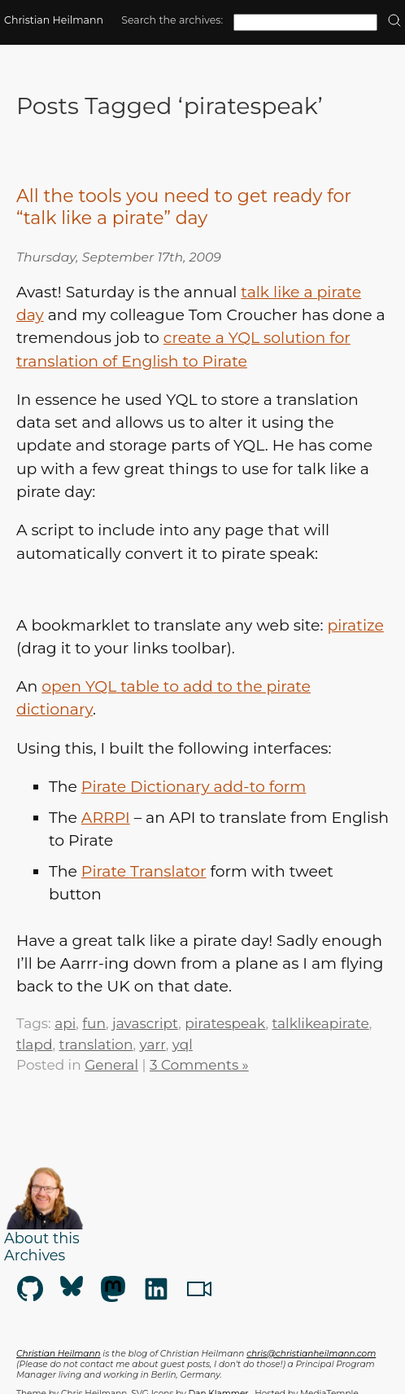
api (65, 1026)
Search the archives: (172, 20)
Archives (34, 1258)
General (111, 1068)
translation (96, 1048)
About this (42, 1241)
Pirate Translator (144, 874)
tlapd (34, 1048)
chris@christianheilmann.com (311, 1357)
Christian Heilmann (53, 20)
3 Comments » (199, 1068)
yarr (153, 1048)
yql (182, 1048)
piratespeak (225, 1026)
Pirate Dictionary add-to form (193, 790)
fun (94, 1026)
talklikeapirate (320, 1026)
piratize (355, 628)
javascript (145, 1026)
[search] (394, 21)
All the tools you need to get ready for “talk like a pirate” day (183, 207)
